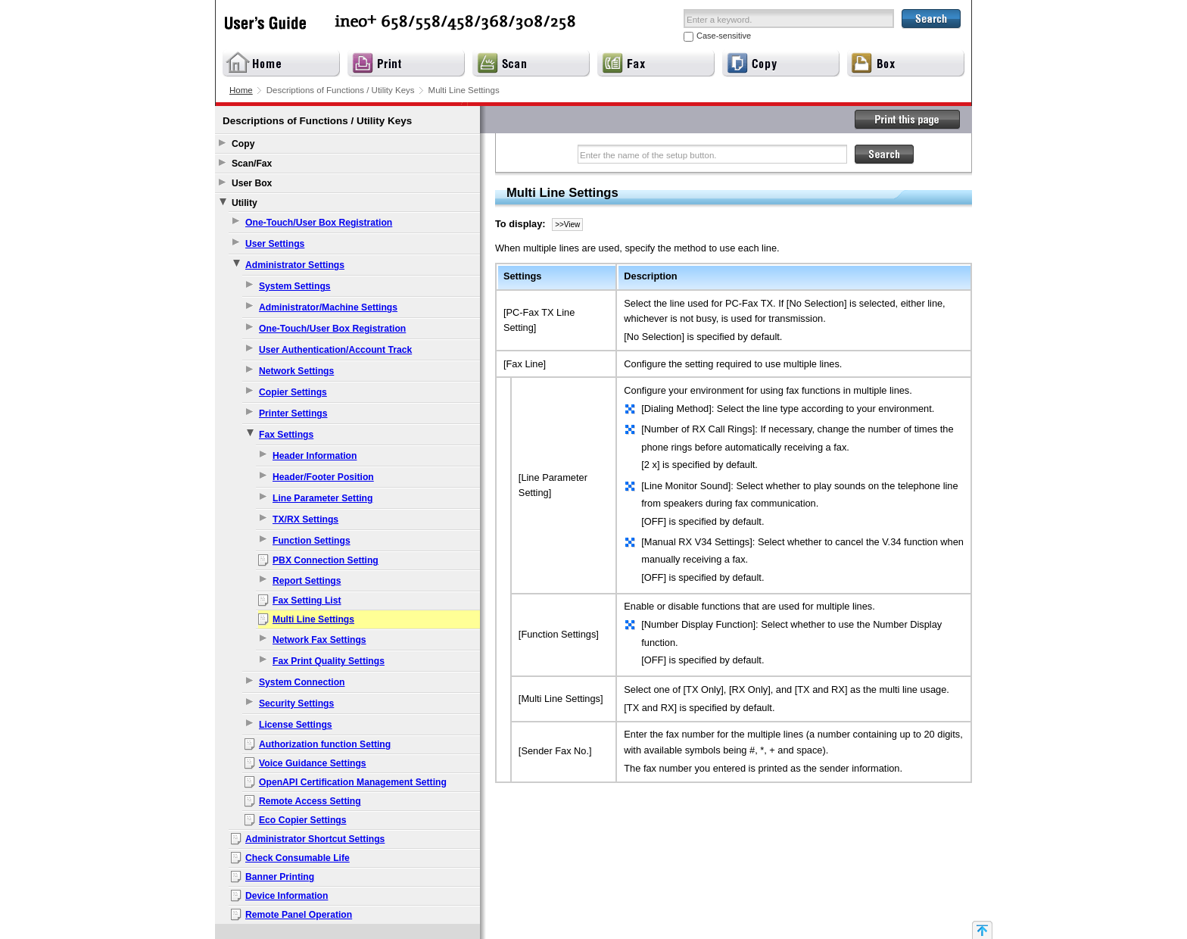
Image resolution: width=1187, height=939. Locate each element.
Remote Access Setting (310, 801)
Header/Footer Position (323, 477)
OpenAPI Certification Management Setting (353, 782)
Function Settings (311, 540)
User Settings (274, 244)
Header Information (315, 456)
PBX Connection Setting (326, 560)
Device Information (286, 896)
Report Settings (307, 581)
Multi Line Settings (313, 619)
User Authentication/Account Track (335, 350)
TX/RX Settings (305, 519)
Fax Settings (286, 434)
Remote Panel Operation (298, 914)
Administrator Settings (294, 265)
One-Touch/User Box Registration (318, 222)
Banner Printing (279, 877)
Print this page (908, 119)
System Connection (301, 682)
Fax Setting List (307, 600)
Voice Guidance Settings (312, 763)
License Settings (295, 724)
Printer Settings (293, 413)
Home (241, 90)
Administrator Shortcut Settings (315, 839)
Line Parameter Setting (322, 498)
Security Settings (296, 703)
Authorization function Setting (325, 744)
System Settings (295, 286)
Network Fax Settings (319, 640)
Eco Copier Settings (303, 820)
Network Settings (296, 371)
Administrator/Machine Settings (328, 307)
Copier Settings (293, 392)
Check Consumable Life (297, 858)
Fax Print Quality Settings (329, 661)
